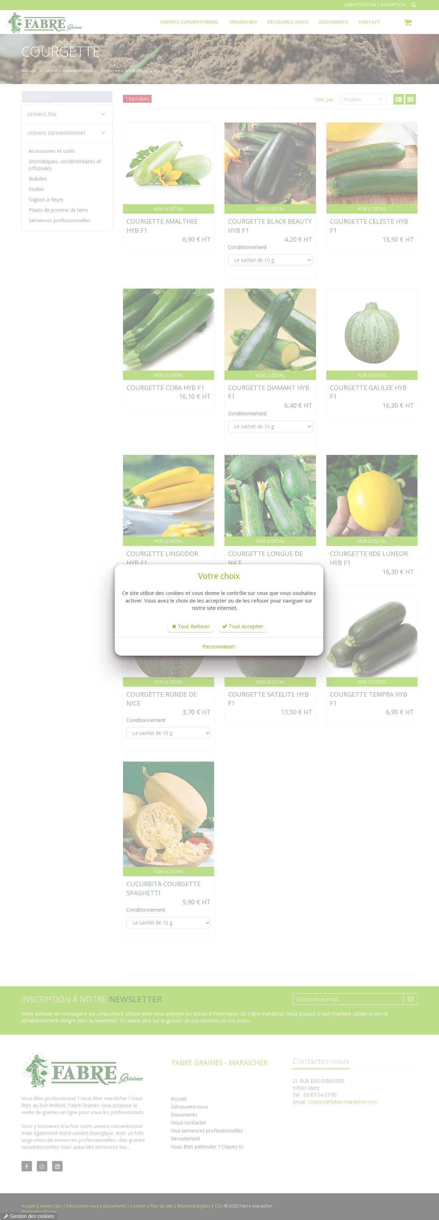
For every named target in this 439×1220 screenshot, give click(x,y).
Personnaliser (218, 646)
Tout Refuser (191, 626)
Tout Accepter (242, 626)
